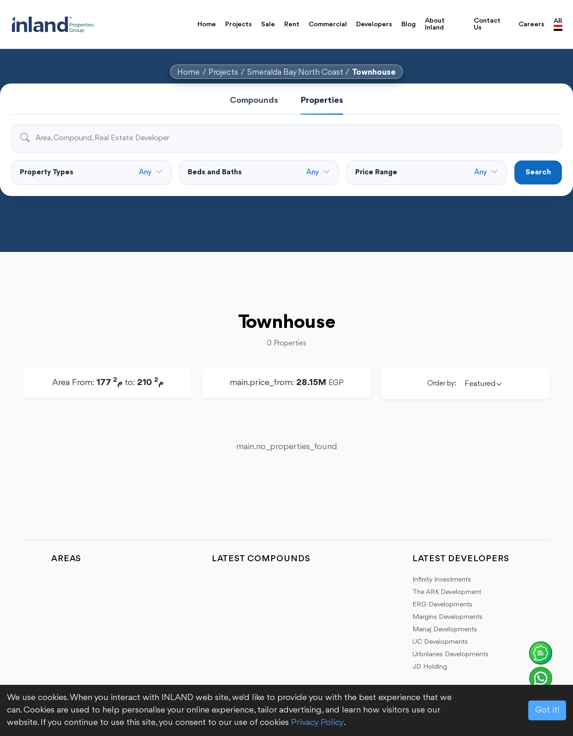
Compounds (254, 100)
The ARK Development (446, 592)
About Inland (435, 24)
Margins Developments (447, 617)
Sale (268, 24)
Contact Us (487, 24)
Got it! (547, 710)
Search (538, 172)
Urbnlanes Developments (450, 654)
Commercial (328, 24)
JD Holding (429, 667)
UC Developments (440, 642)
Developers (374, 24)
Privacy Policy (317, 722)
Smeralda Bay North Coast (295, 72)
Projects (238, 24)
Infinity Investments (441, 579)
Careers (531, 24)
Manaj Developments (444, 629)
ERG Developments (442, 604)
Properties (321, 100)
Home (206, 24)
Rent (291, 24)
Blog (408, 24)
